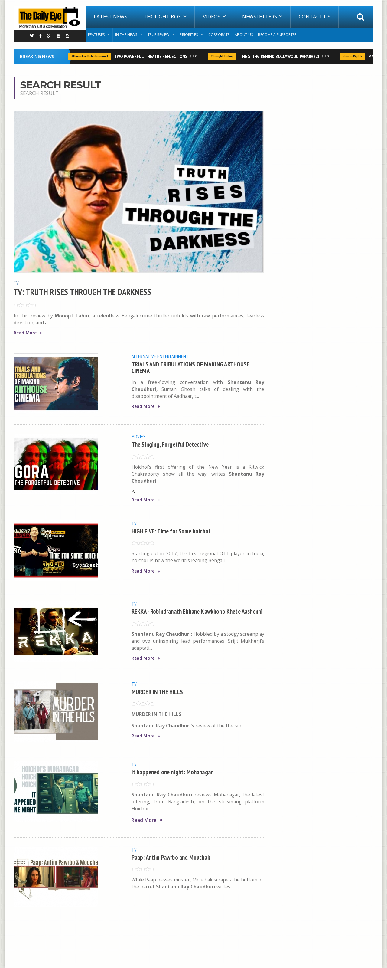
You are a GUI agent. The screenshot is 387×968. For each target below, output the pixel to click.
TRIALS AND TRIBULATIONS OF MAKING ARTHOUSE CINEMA (195, 367)
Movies (139, 436)
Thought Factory (222, 56)
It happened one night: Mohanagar (175, 776)
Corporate (218, 34)
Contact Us (314, 16)
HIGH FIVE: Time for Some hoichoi (173, 531)
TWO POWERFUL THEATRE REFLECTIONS (150, 56)
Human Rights (352, 56)
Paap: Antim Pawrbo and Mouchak (173, 861)
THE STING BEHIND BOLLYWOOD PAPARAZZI (279, 56)
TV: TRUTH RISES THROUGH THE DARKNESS (85, 291)
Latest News (110, 16)
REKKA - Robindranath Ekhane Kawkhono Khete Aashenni (190, 614)
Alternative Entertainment (89, 56)
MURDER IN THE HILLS (159, 696)
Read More (28, 332)
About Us (244, 34)
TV (16, 282)
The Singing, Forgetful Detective (173, 444)
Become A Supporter (277, 34)
